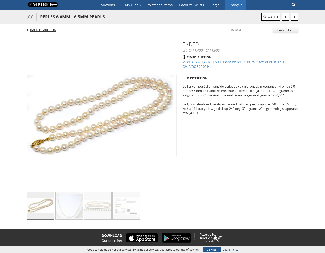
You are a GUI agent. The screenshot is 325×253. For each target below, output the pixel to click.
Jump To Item (285, 30)
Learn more (230, 249)
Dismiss (212, 249)
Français (235, 4)
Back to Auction (43, 30)
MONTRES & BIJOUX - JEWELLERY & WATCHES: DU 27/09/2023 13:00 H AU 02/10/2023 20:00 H (233, 64)
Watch (273, 17)
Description (197, 78)
